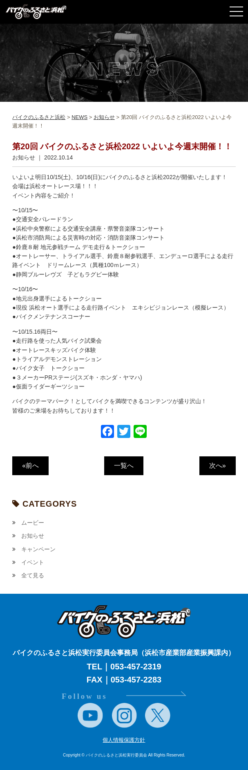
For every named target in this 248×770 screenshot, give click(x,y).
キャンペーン (38, 549)
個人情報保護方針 (124, 740)
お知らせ (32, 535)
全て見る (32, 575)
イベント (32, 562)
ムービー (32, 522)
